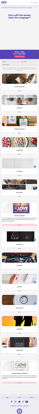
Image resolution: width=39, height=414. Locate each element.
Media (19, 397)
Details (19, 90)
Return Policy (25, 405)
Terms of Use (13, 405)
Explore (19, 225)
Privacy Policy (19, 405)
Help (7, 397)
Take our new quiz (19, 56)
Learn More (30, 7)
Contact (31, 397)
